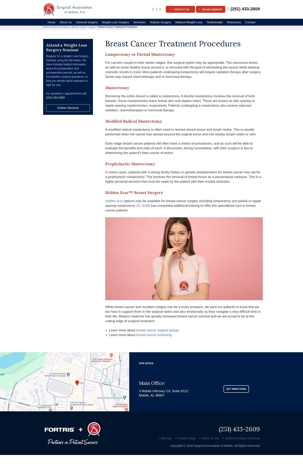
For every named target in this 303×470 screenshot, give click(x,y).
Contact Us (180, 9)
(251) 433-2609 (244, 8)
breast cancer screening (154, 336)
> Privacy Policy (184, 439)
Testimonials (215, 22)
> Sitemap (163, 439)
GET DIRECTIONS (236, 390)
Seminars (139, 22)
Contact (250, 22)
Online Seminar (210, 9)
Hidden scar (114, 202)
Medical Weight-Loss (188, 22)
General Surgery (86, 22)
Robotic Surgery (160, 22)
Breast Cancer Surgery (84, 28)
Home (51, 22)
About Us (66, 22)
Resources (234, 22)
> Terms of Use (209, 439)
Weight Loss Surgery (115, 22)
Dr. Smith (143, 207)
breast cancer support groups (157, 331)
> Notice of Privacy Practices (241, 439)
